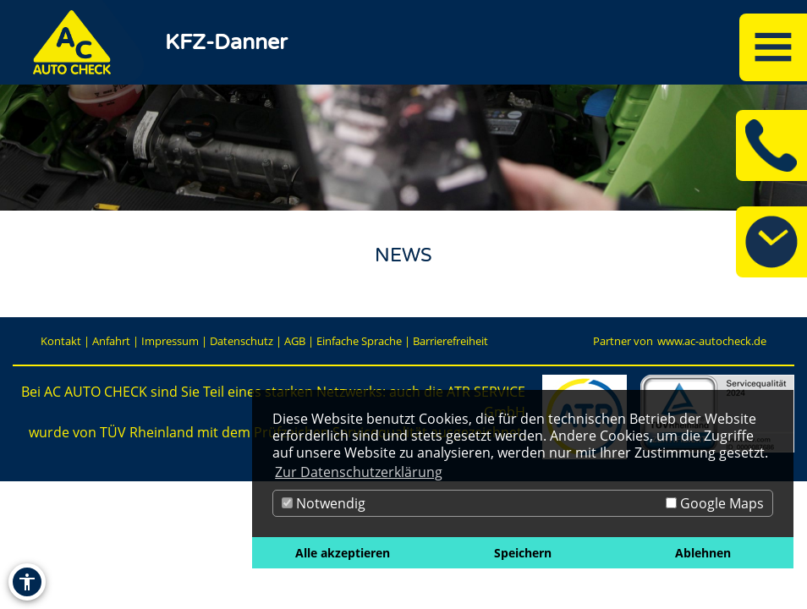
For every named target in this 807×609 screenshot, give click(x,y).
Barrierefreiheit (450, 340)
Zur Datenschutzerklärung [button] (358, 472)
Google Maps (715, 503)
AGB (294, 340)
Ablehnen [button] (703, 553)
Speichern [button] (523, 553)
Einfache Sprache (359, 340)
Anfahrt (111, 340)
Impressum (170, 340)
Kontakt (61, 340)
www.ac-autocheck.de (711, 340)
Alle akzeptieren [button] (342, 553)
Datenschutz (241, 340)
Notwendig (323, 503)
